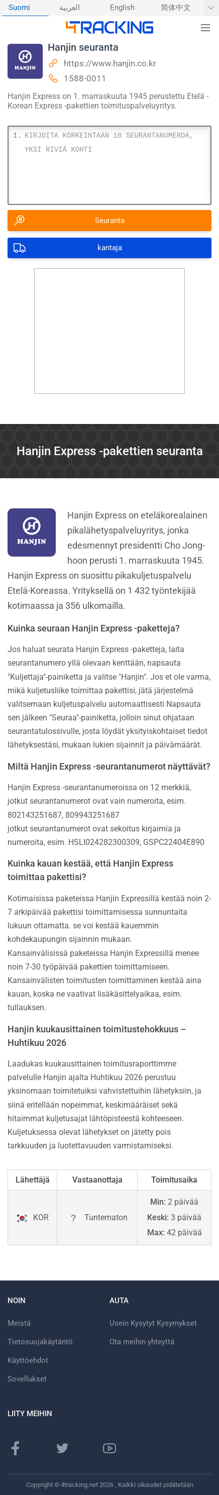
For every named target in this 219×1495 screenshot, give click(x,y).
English (122, 8)
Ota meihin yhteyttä (142, 1341)
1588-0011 (85, 78)
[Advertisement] (109, 331)
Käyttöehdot (28, 1360)
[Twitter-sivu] (62, 1448)
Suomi (19, 8)
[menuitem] (25, 8)
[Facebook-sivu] (16, 1448)
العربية (69, 8)
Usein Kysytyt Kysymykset (153, 1323)
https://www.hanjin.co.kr (110, 63)
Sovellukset (27, 1378)
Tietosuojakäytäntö (40, 1341)
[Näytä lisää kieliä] (211, 8)
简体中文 (176, 8)
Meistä (19, 1323)
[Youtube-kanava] (109, 1448)
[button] (205, 28)
